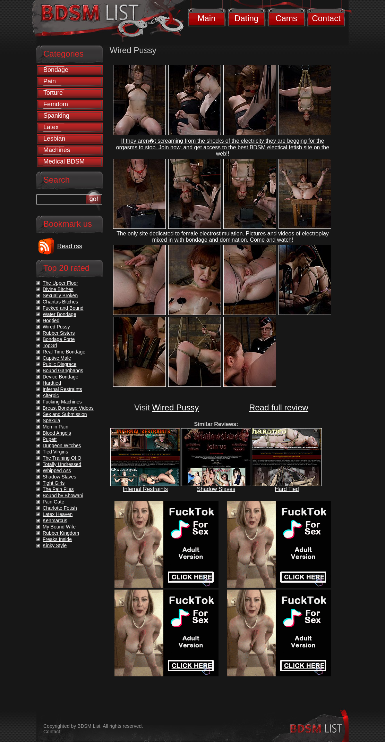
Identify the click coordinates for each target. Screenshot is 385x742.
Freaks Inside (57, 539)
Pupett (50, 439)
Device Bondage (60, 377)
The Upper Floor (60, 283)
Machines (56, 150)
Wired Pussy (175, 407)
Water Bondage (59, 314)
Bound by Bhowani (63, 495)
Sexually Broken (60, 295)
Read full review (278, 407)
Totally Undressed (62, 464)
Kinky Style (55, 545)
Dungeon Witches (62, 445)
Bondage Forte (59, 339)
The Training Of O (62, 458)
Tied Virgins (55, 452)
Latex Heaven (57, 514)
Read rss (69, 246)
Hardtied (52, 383)
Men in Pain (55, 427)
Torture (53, 92)
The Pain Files (58, 489)
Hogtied (51, 320)
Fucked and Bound (63, 308)
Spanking (56, 115)
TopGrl (50, 345)
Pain (49, 81)
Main (206, 18)
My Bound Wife (59, 527)
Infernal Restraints (145, 489)
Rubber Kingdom (61, 533)
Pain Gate (53, 502)
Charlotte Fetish (60, 508)
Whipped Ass (57, 470)
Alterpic (51, 395)
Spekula (51, 420)
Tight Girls (54, 483)
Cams (286, 18)
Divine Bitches (58, 289)
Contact (326, 18)
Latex (51, 127)
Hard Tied (287, 489)
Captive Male (57, 358)
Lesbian (54, 138)
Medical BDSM (64, 161)
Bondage (55, 69)
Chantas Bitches (60, 302)
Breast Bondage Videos (68, 408)
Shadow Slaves (216, 489)
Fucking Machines (62, 402)
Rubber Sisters (59, 333)
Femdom (55, 104)
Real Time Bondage (64, 352)
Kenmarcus (55, 520)
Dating (246, 18)
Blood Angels (57, 433)
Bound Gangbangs (63, 370)
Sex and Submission (65, 414)
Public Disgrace (59, 364)
